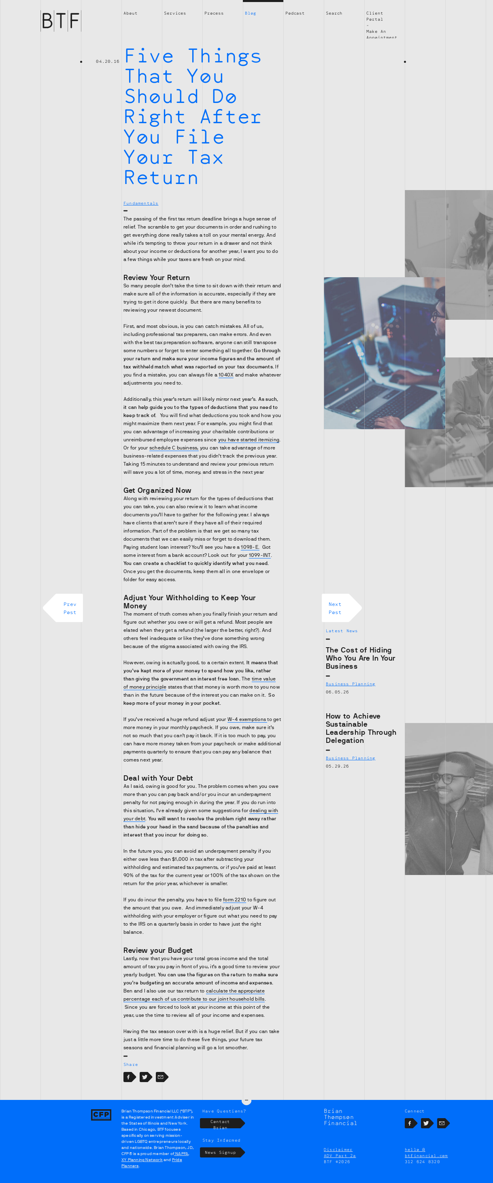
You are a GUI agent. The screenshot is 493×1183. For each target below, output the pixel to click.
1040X (226, 375)
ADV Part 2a (340, 1155)
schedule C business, (174, 448)
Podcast (295, 13)
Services (175, 13)
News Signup (223, 1152)
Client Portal (374, 16)
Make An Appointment (381, 34)
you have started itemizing (248, 440)
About (130, 13)
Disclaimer (338, 1149)
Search (334, 13)
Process (214, 13)
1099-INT (260, 555)
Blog (250, 13)
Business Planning (350, 683)
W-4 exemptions (247, 719)
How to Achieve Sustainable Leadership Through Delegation (361, 728)
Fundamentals (140, 203)
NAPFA (181, 1153)
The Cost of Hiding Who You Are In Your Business (361, 658)
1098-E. (250, 547)
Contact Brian (225, 1123)
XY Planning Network (142, 1159)
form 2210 (234, 900)
